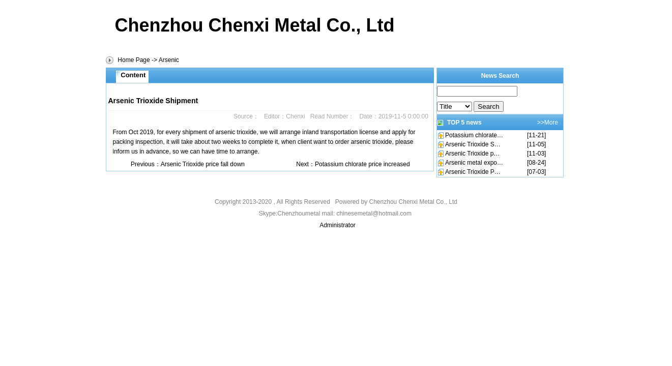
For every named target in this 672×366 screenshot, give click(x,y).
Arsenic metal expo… (474, 162)
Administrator (337, 225)
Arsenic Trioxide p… (472, 153)
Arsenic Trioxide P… (473, 171)
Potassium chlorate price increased (362, 164)
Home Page (134, 60)
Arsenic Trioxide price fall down (203, 164)
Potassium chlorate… (474, 135)
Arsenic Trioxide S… (473, 144)
